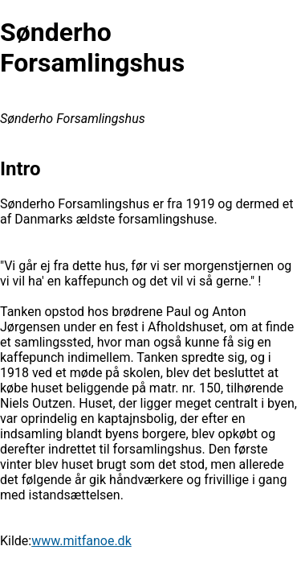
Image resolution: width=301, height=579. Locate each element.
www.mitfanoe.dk (81, 540)
